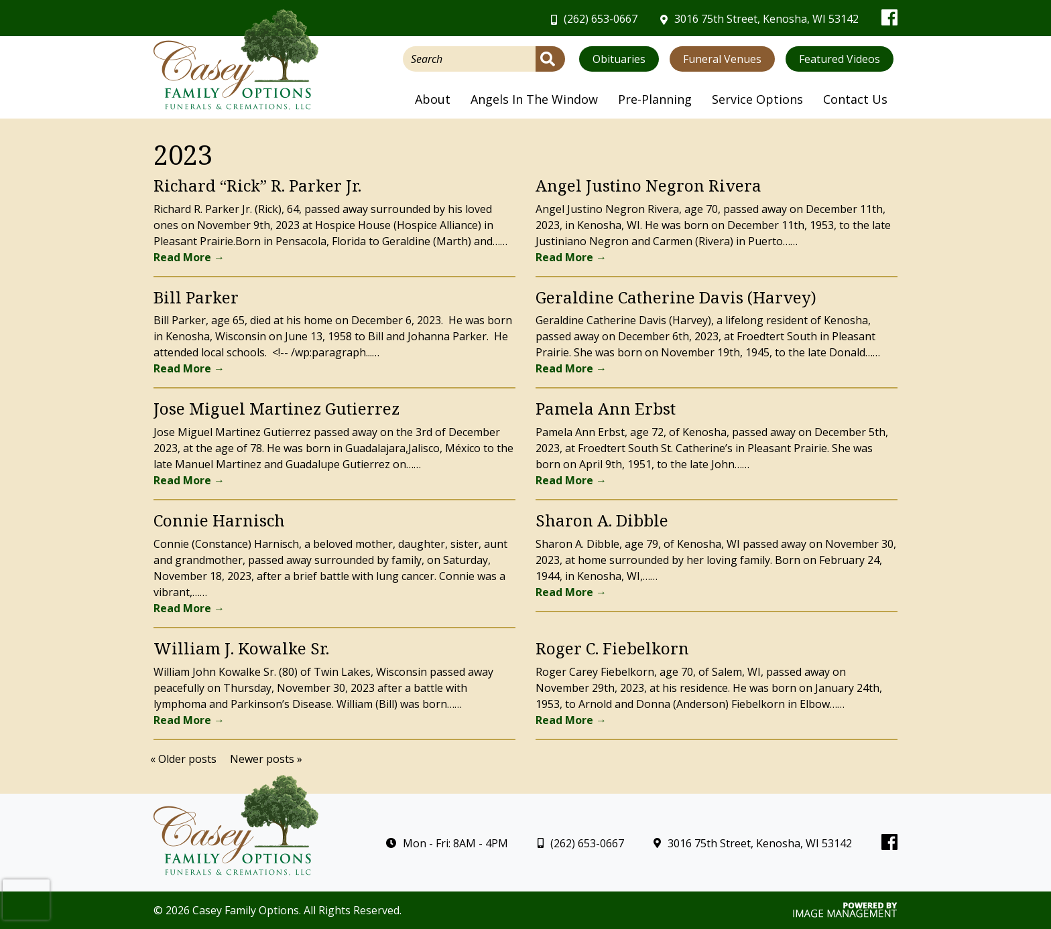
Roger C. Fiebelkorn (612, 648)
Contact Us (855, 99)
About (432, 99)
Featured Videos (839, 59)
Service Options (757, 99)
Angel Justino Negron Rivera (648, 185)
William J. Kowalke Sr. (241, 648)
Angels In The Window (534, 99)
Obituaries (619, 59)
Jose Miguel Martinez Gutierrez (276, 408)
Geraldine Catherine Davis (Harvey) (676, 297)
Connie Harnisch (219, 520)
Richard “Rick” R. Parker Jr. (257, 185)
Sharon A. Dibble (602, 520)
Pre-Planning (655, 99)
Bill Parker (196, 297)
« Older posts (183, 759)
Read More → (189, 257)
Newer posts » (266, 759)
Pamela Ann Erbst (606, 408)
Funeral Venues (722, 59)
